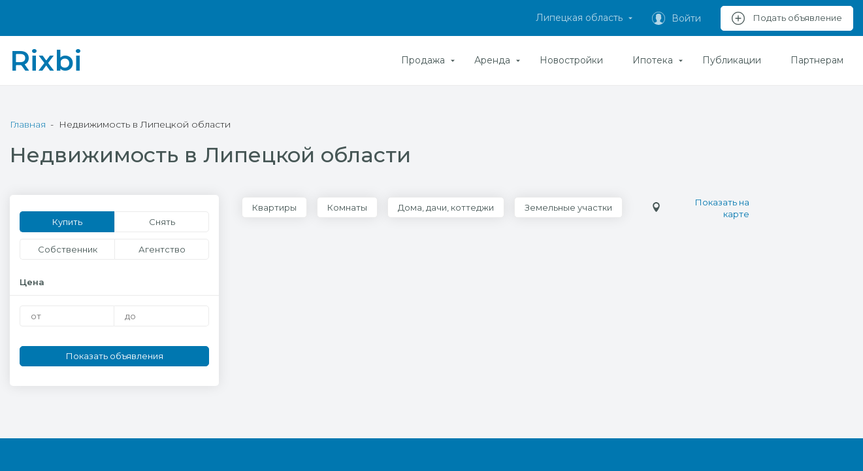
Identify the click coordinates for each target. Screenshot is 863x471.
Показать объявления (114, 356)
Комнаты (347, 207)
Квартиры (274, 207)
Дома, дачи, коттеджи (446, 207)
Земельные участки (568, 207)
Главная (28, 124)
